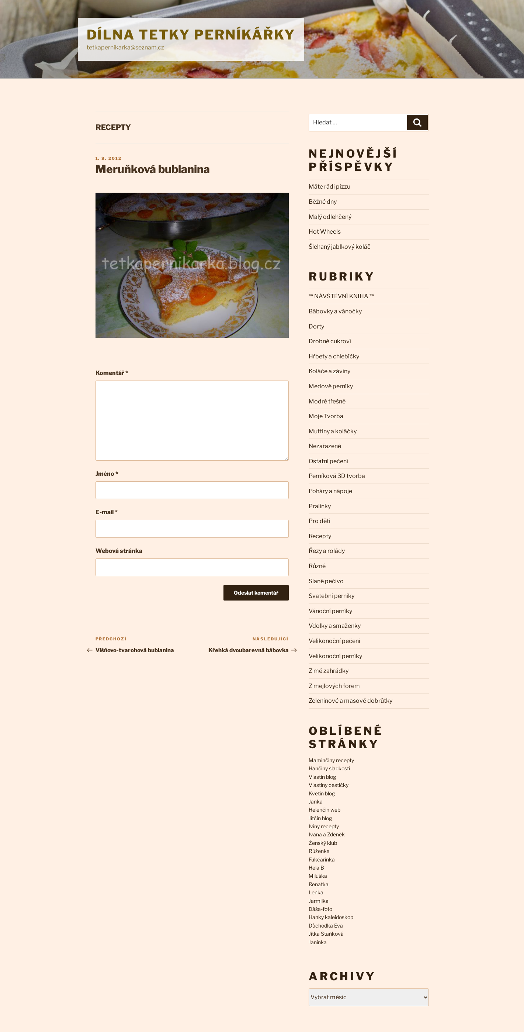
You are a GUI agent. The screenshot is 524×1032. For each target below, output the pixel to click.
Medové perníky (331, 386)
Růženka (319, 851)
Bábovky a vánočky (335, 311)
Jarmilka (319, 901)
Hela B (316, 867)
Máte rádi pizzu (329, 186)
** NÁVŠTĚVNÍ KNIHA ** (341, 296)
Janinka (318, 942)
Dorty (316, 326)
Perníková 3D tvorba (337, 475)
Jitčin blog (320, 818)
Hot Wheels (325, 231)
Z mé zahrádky (328, 670)
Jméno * (107, 473)
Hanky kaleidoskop (331, 917)
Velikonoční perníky (335, 656)
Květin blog (322, 793)
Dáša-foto (320, 909)
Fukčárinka (322, 859)
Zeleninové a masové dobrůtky (350, 700)
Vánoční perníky (330, 611)
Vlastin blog (322, 777)
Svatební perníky (331, 595)
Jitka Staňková (326, 933)
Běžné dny (323, 201)
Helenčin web (324, 809)
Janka (316, 801)
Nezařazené (325, 446)
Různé (317, 566)
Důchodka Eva (326, 925)
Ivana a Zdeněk (327, 834)
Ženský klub (323, 843)
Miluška (318, 876)
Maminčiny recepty (331, 760)
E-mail (107, 512)
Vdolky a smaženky (335, 625)
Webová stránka (119, 550)
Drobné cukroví (330, 341)
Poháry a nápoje (330, 491)
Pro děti (319, 520)
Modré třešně (327, 401)
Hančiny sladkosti (329, 768)
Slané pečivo (326, 581)
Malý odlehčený (330, 216)
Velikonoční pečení (334, 640)
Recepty (113, 127)
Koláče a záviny (329, 371)
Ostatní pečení (328, 461)
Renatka (319, 884)
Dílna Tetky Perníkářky (191, 35)
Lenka (316, 892)
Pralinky (320, 506)
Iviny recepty (324, 826)
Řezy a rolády (327, 550)
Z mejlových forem (334, 685)
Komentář (112, 372)
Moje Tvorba (326, 416)
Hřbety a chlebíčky (334, 356)
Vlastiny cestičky (328, 785)
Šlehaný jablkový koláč (340, 246)
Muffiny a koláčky (333, 431)
